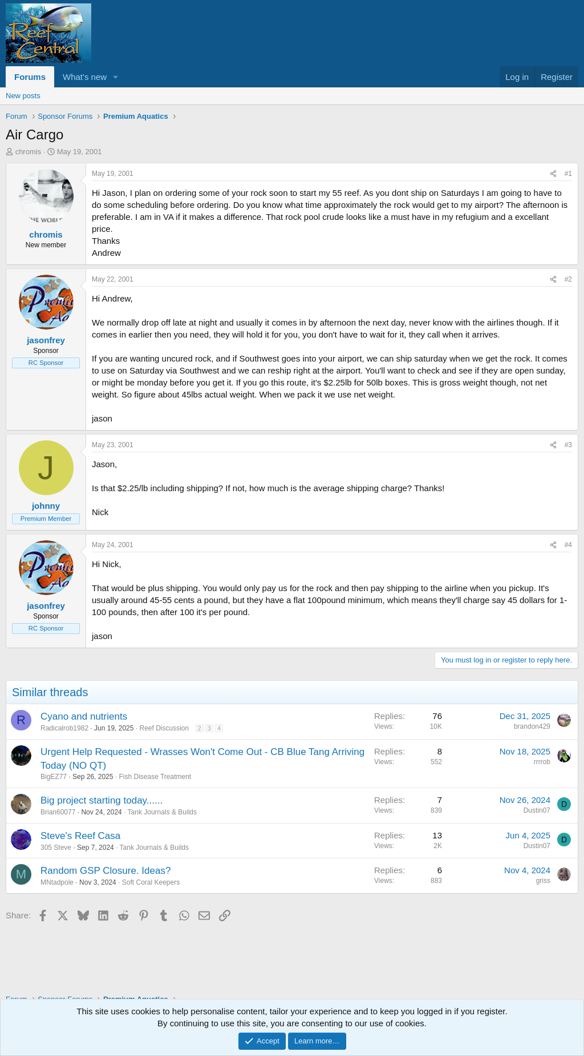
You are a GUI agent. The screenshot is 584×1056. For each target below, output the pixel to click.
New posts (23, 95)
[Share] (553, 173)
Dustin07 (537, 810)
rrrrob (542, 762)
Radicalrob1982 (64, 728)
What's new (85, 77)
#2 (568, 279)
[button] (116, 76)
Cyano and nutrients (83, 716)
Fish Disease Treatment (155, 777)
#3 (568, 445)
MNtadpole (57, 882)
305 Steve (55, 848)
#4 (568, 545)
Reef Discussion (164, 728)
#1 (568, 174)
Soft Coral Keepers (151, 882)
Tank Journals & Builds (162, 812)
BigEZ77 (53, 777)
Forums (30, 77)
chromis (28, 151)
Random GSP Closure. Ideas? (105, 870)
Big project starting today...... (101, 800)
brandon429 (532, 726)
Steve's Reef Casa (80, 835)
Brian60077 (57, 812)
